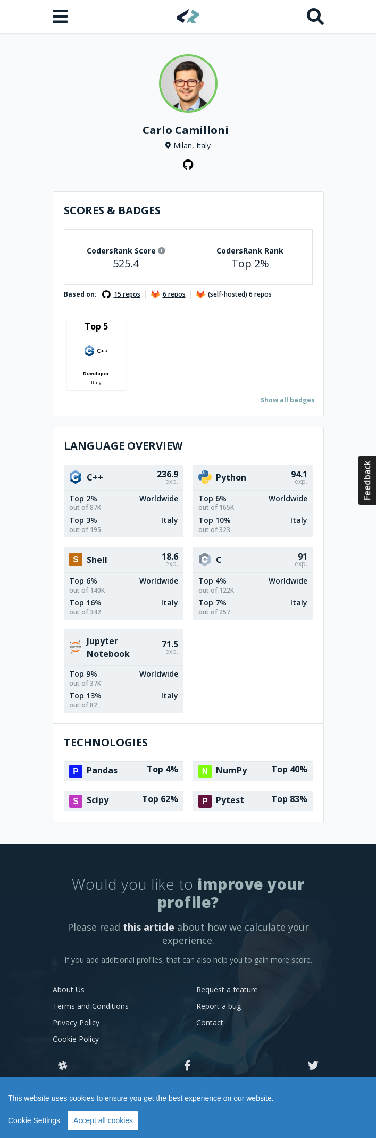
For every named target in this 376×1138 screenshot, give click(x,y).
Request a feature (227, 989)
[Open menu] (61, 16)
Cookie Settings (34, 1120)
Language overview (123, 446)
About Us (69, 989)
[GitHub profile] (188, 164)
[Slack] (63, 1066)
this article (148, 927)
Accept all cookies (103, 1120)
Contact (209, 1022)
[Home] (188, 16)
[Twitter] (313, 1066)
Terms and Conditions (91, 1006)
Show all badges (288, 399)
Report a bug (218, 1006)
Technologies (106, 742)
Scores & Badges (112, 210)
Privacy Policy (76, 1022)
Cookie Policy (76, 1039)
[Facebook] (187, 1066)
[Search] (315, 16)
